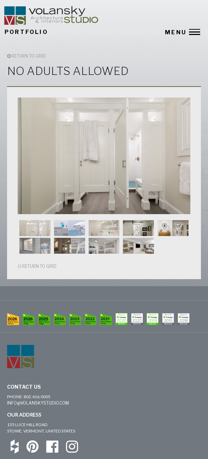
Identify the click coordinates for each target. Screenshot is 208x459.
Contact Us (24, 387)
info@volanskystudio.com (38, 403)
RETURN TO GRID (26, 56)
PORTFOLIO (26, 32)
